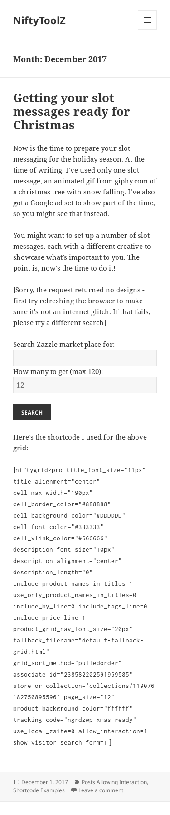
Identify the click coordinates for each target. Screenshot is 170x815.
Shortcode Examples (39, 790)
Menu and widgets (147, 29)
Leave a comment (100, 790)
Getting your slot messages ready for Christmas (71, 111)
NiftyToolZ (39, 20)
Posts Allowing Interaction (114, 782)
